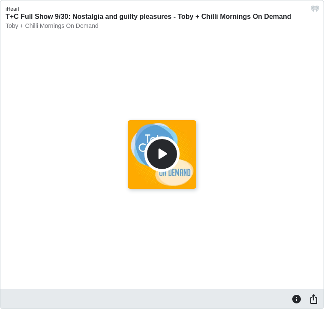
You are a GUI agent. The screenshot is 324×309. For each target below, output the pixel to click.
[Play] (162, 154)
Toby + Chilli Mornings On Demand (52, 25)
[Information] (296, 298)
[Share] (313, 298)
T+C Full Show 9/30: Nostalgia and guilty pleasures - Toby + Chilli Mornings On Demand (148, 16)
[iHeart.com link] (315, 11)
